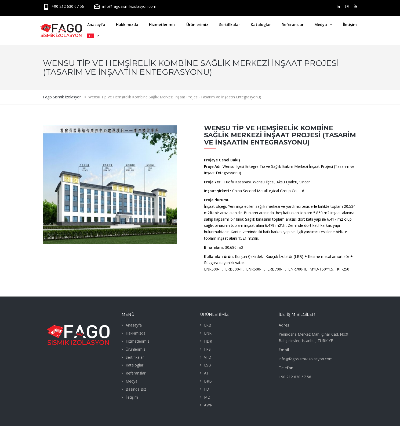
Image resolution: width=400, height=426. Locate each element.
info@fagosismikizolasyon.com (125, 6)
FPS (207, 349)
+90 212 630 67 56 (63, 6)
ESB (207, 365)
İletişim (350, 24)
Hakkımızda (127, 24)
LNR (208, 333)
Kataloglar (261, 24)
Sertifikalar (229, 24)
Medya (320, 24)
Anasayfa (96, 24)
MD (207, 397)
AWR (208, 405)
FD (206, 389)
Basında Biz (136, 389)
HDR (208, 341)
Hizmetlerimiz (162, 24)
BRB (208, 381)
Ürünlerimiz (197, 24)
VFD (207, 357)
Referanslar (293, 24)
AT (206, 373)
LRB (207, 325)
